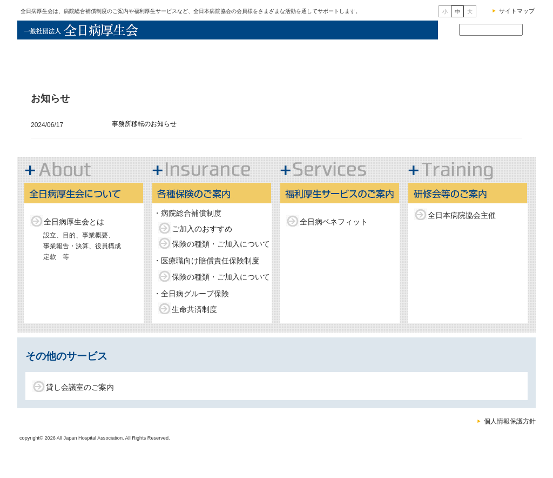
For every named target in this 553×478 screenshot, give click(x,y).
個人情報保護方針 (510, 421)
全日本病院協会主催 (462, 215)
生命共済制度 (194, 309)
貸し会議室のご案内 (80, 387)
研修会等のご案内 (490, 59)
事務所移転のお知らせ (144, 124)
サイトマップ (517, 11)
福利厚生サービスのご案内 (380, 59)
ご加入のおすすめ (202, 228)
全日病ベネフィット (334, 221)
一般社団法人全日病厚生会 (84, 30)
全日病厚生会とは (74, 221)
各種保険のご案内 (272, 59)
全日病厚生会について (172, 59)
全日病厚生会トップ (67, 59)
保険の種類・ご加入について (221, 244)
